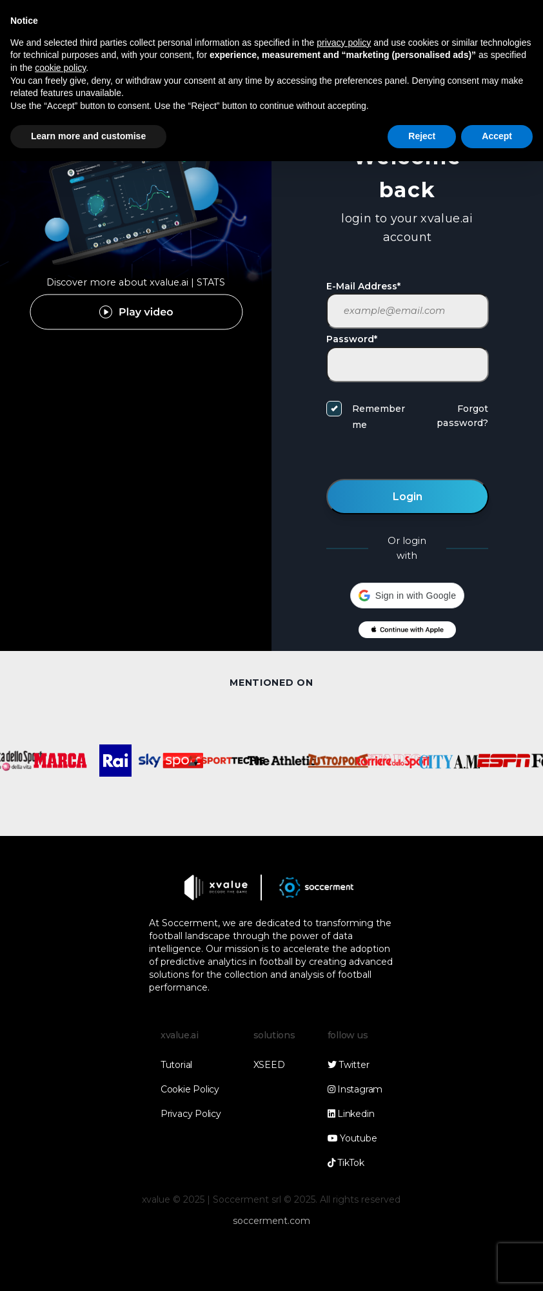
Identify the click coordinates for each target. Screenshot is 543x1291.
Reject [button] (421, 136)
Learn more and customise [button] (88, 136)
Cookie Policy (190, 1089)
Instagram (355, 1089)
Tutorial (176, 1065)
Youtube (352, 1138)
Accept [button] (497, 136)
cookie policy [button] (60, 68)
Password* (351, 339)
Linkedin (351, 1114)
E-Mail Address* (363, 286)
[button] (407, 595)
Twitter (349, 1065)
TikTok (346, 1163)
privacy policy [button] (344, 42)
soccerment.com (271, 1221)
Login (407, 496)
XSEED (269, 1065)
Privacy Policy (191, 1114)
